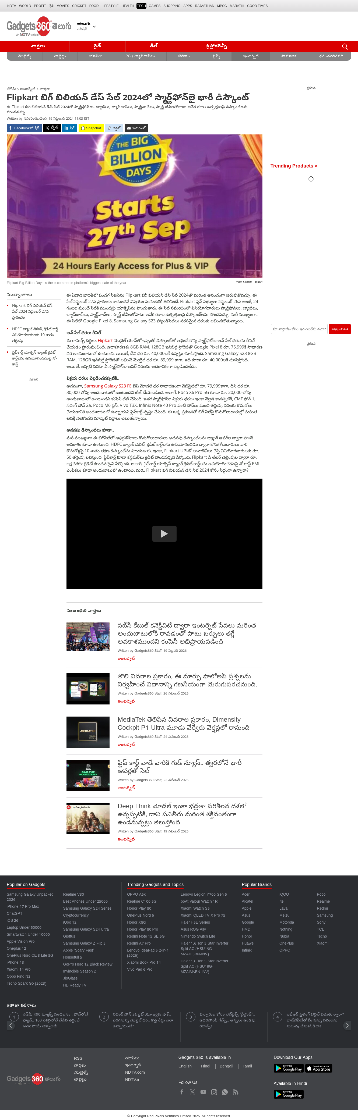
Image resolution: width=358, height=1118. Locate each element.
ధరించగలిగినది (331, 56)
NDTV (11, 6)
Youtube (203, 1091)
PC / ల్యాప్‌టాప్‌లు (140, 56)
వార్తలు (38, 46)
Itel (282, 902)
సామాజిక (288, 56)
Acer (246, 895)
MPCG (222, 6)
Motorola (286, 922)
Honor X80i (136, 922)
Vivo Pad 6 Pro (139, 970)
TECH (141, 6)
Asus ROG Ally (193, 929)
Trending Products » (294, 166)
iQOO (284, 895)
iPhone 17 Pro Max (23, 907)
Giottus (69, 936)
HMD (246, 929)
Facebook (181, 1091)
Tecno (322, 936)
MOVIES (63, 6)
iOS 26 (12, 921)
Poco (321, 895)
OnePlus (286, 943)
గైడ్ (97, 46)
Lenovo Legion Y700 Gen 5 (204, 895)
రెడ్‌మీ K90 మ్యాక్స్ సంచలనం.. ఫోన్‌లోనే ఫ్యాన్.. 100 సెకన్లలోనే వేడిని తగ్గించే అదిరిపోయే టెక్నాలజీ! (55, 1020)
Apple (246, 909)
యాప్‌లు (96, 56)
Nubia (284, 936)
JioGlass (70, 978)
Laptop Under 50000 (24, 928)
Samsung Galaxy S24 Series (87, 909)
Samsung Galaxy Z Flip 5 (84, 943)
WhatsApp (225, 1091)
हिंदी (51, 6)
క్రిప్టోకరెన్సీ (216, 46)
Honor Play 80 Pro (142, 929)
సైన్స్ (216, 56)
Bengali (226, 1066)
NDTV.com (135, 1073)
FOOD (94, 6)
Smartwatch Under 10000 (28, 935)
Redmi (322, 909)
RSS (78, 1059)
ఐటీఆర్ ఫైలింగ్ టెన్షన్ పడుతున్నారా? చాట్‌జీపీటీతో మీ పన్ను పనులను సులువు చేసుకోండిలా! (315, 1020)
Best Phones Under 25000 (85, 902)
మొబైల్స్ (24, 56)
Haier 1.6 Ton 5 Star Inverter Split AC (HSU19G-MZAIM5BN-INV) (204, 967)
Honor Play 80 (139, 909)
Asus (246, 915)
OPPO (284, 950)
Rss (235, 1091)
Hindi (205, 1066)
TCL (320, 929)
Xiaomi (322, 943)
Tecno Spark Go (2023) (26, 984)
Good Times (257, 6)
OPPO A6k (136, 895)
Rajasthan (204, 6)
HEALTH (128, 6)
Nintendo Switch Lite (198, 936)
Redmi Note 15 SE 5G (146, 936)
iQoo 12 (70, 922)
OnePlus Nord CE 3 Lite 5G (30, 956)
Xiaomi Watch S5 (195, 909)
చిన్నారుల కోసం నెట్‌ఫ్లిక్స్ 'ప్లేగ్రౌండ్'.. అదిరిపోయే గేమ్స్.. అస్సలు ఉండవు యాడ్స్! (227, 1020)
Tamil (247, 1066)
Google (248, 922)
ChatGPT (14, 914)
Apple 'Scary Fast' (78, 950)
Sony (321, 922)
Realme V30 (73, 895)
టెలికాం (184, 56)
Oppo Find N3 (18, 977)
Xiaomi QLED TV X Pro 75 (203, 915)
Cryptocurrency (76, 915)
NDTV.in (133, 1080)
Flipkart (105, 340)
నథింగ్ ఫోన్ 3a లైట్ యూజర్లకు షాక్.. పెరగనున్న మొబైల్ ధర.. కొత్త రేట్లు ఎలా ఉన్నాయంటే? (143, 1020)
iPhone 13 (15, 963)
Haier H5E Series (195, 922)
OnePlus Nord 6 (140, 915)
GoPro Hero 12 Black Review (88, 964)
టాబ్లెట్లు (60, 56)
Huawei (248, 943)
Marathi (237, 6)
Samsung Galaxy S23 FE (108, 386)
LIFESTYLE (109, 6)
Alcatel (247, 902)
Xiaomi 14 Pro (19, 970)
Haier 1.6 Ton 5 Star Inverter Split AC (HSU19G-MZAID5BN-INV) (204, 949)
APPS (188, 6)
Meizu (284, 915)
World (25, 6)
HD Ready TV (75, 985)
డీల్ (153, 46)
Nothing (285, 929)
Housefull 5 (72, 957)
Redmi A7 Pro (139, 943)
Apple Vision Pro (20, 942)
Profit (40, 6)
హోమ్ (11, 89)
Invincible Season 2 (79, 971)
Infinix (247, 950)
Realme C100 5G (141, 902)
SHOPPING (171, 6)
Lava (283, 909)
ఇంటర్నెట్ (250, 56)
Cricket (79, 6)
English (185, 1066)
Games (154, 6)
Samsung (325, 915)
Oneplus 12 (16, 949)
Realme (323, 902)
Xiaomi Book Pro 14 (144, 963)
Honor (247, 936)
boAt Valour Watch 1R (199, 902)
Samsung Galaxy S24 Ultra (86, 929)
